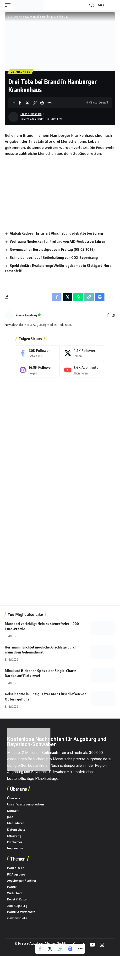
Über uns (18, 788)
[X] (82, 353)
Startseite (13, 16)
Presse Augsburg (31, 114)
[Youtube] (82, 370)
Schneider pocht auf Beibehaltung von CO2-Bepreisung (54, 257)
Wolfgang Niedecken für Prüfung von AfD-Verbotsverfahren (57, 241)
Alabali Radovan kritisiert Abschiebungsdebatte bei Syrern (56, 233)
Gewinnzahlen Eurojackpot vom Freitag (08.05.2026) (52, 249)
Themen (17, 858)
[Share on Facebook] (19, 102)
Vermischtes (20, 71)
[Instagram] (113, 315)
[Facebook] (107, 315)
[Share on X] (27, 102)
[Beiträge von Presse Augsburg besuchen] (9, 315)
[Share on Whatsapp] (78, 297)
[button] (9, 5)
